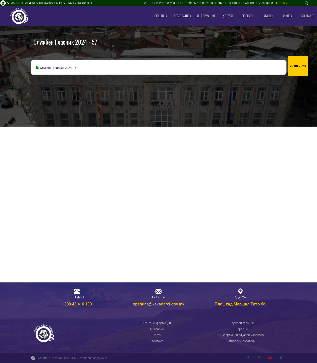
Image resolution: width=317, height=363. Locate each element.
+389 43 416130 (19, 2)
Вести (157, 335)
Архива (287, 15)
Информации (206, 15)
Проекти (247, 15)
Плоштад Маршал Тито (79, 2)
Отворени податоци (241, 341)
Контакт (307, 15)
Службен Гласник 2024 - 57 (59, 68)
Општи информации (157, 323)
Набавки (267, 15)
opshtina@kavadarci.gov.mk (47, 2)
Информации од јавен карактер (242, 335)
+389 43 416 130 (77, 304)
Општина (160, 15)
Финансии (157, 329)
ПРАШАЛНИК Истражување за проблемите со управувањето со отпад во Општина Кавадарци (207, 3)
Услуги (228, 15)
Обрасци (242, 329)
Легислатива (182, 15)
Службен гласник (241, 323)
